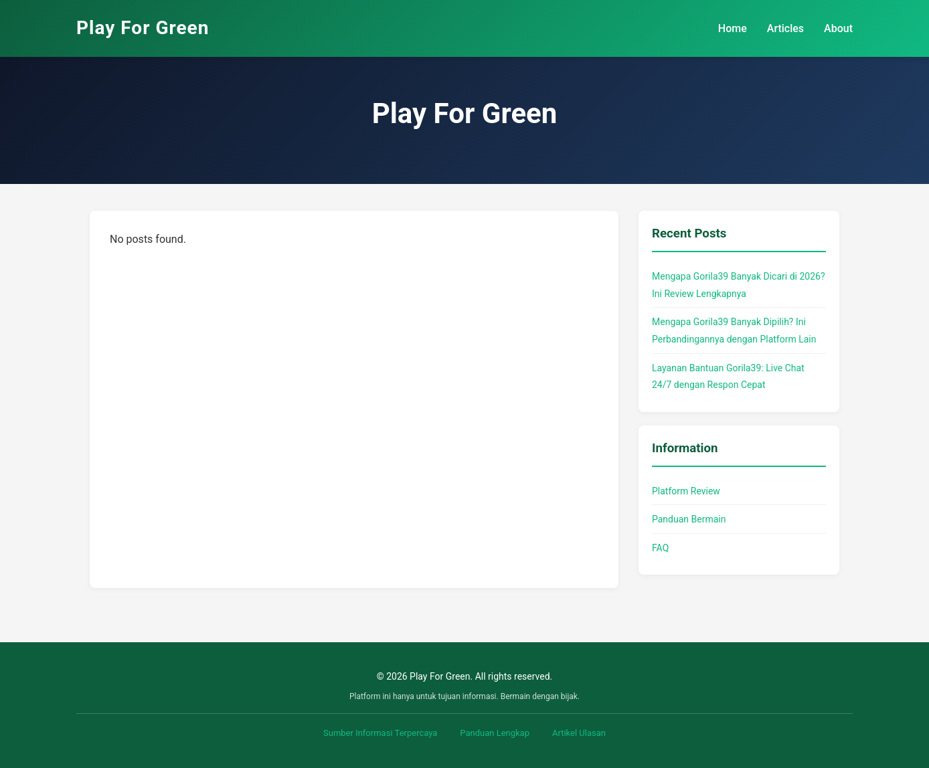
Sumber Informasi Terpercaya (380, 733)
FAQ (660, 548)
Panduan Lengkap (494, 733)
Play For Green (142, 28)
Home (732, 28)
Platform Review (686, 491)
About (838, 28)
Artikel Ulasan (579, 733)
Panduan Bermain (689, 519)
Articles (785, 28)
